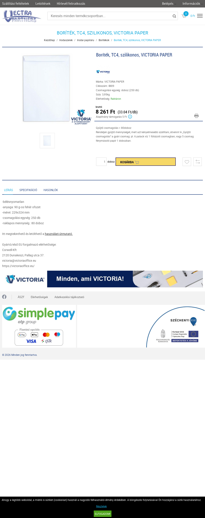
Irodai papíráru (85, 40)
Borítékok (104, 40)
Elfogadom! (102, 513)
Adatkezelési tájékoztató (69, 297)
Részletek (101, 506)
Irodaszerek (66, 40)
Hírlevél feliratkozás (71, 3)
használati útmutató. (59, 234)
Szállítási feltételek (15, 3)
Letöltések (42, 3)
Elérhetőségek (39, 297)
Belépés (167, 3)
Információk (191, 3)
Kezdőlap (49, 40)
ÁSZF (21, 297)
